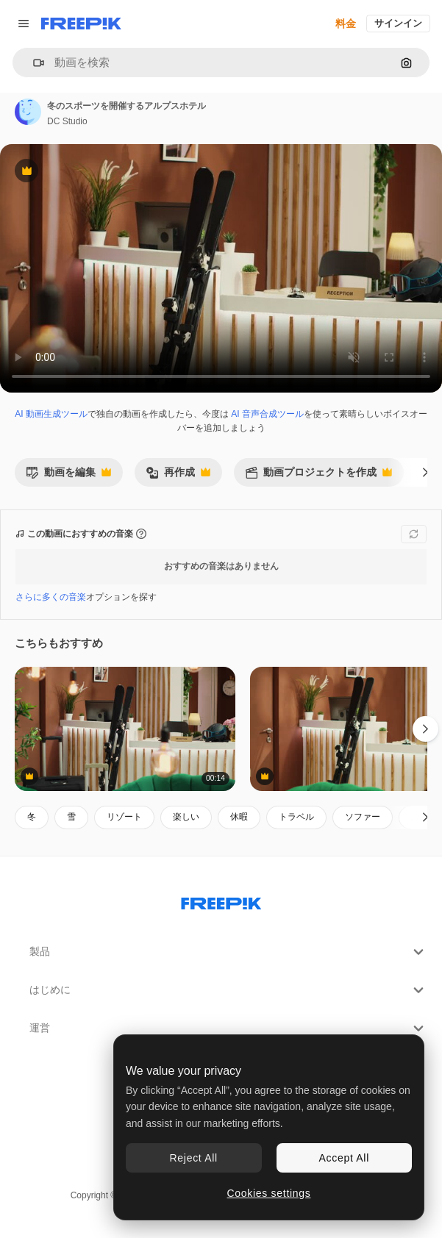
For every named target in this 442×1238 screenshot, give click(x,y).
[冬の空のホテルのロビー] (125, 729)
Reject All (194, 1158)
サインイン (398, 23)
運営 (228, 1028)
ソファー (362, 817)
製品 (228, 952)
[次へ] (425, 472)
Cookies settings (269, 1193)
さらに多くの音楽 (50, 597)
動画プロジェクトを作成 (318, 476)
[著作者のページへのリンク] (28, 112)
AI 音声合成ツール (267, 414)
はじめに (228, 990)
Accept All (344, 1158)
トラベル (296, 817)
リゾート (124, 817)
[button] (33, 62)
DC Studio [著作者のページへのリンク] (67, 121)
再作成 (178, 476)
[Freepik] (81, 23)
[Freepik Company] (221, 900)
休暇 (239, 817)
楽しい (186, 817)
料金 (345, 23)
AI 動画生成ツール (51, 414)
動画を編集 (68, 476)
